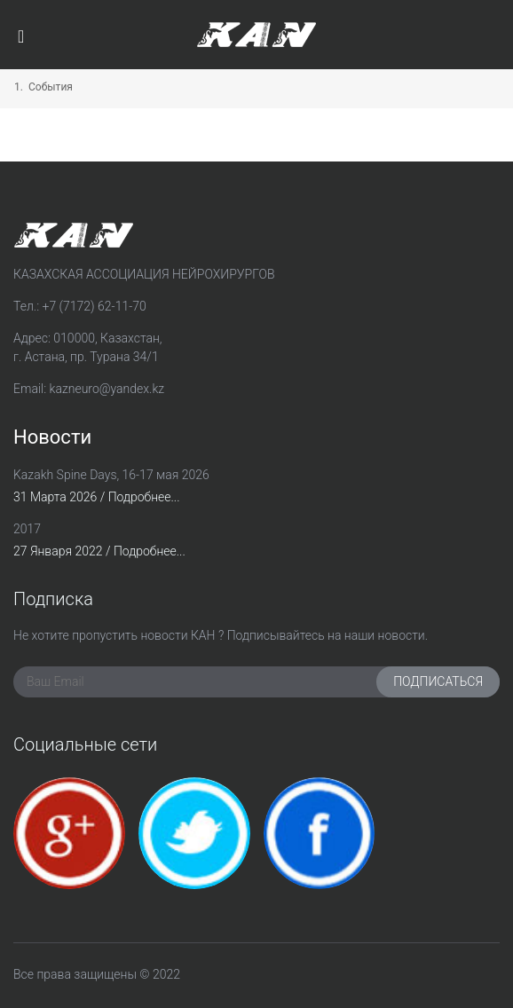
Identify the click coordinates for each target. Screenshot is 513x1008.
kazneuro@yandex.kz (107, 389)
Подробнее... (144, 497)
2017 (27, 529)
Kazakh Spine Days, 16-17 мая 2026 (111, 475)
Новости (52, 437)
